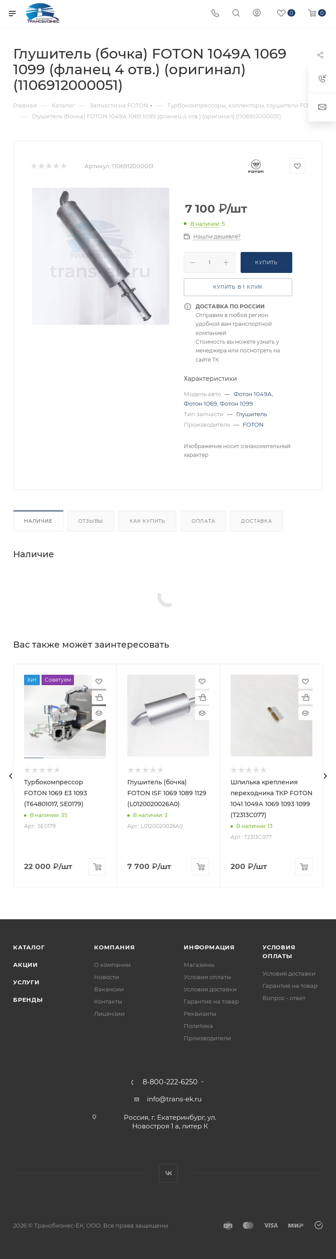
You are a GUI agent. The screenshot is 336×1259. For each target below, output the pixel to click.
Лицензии (109, 1013)
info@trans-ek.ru (174, 1099)
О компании (112, 964)
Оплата (203, 521)
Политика (198, 1025)
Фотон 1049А (253, 393)
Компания (114, 947)
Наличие (38, 521)
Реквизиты (200, 1013)
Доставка (256, 521)
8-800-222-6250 (170, 1082)
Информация (209, 947)
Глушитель (251, 413)
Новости (106, 976)
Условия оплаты (207, 976)
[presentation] (11, 776)
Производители (207, 1038)
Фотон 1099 (236, 403)
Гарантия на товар (211, 1001)
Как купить (147, 521)
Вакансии (109, 989)
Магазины (199, 964)
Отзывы (90, 521)
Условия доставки (210, 989)
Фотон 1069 (200, 403)
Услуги (26, 982)
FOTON (253, 424)
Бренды (28, 999)
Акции (25, 964)
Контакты (108, 1001)
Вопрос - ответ (283, 997)
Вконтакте (168, 1173)
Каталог (29, 947)
